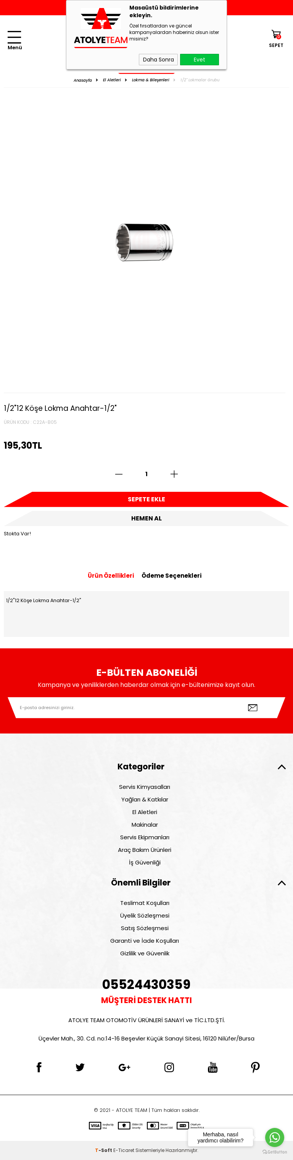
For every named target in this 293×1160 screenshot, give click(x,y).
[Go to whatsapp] (274, 1137)
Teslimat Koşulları (144, 903)
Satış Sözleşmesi (145, 928)
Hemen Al (146, 518)
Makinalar (145, 825)
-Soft (104, 1150)
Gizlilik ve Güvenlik (144, 953)
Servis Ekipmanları (144, 837)
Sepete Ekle (146, 499)
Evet (199, 59)
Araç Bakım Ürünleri (144, 850)
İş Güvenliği (145, 862)
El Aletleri (144, 812)
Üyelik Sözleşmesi (144, 915)
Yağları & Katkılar (144, 799)
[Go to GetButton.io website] (274, 1152)
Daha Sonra (158, 59)
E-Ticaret (123, 1150)
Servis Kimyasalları (144, 787)
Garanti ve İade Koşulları (144, 941)
